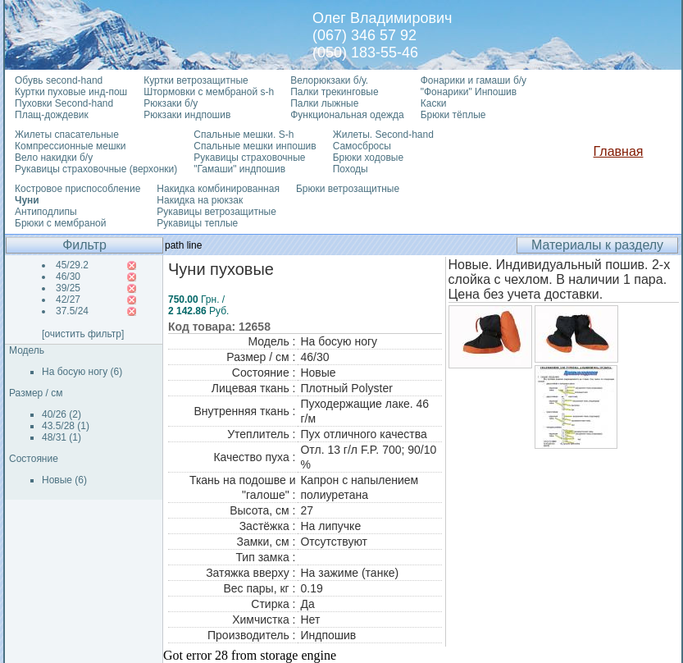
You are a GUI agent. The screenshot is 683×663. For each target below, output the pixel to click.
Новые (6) (64, 480)
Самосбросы (362, 146)
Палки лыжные (324, 103)
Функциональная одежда (347, 115)
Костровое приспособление (77, 188)
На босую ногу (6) (82, 371)
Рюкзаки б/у (170, 103)
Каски (434, 103)
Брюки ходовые (368, 157)
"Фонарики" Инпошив (469, 92)
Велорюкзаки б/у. (329, 80)
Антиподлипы (46, 211)
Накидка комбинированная (218, 188)
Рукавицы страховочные (249, 157)
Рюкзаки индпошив (186, 115)
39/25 (68, 288)
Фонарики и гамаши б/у (473, 80)
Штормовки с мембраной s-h (208, 92)
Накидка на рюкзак (200, 200)
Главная (619, 151)
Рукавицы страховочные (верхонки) (96, 169)
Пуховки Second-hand (64, 103)
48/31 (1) (61, 437)
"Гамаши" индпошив (239, 169)
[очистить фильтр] (83, 334)
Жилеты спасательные (67, 134)
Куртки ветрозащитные (195, 80)
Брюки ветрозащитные (347, 188)
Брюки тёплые (453, 115)
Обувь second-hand (58, 80)
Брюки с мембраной (60, 223)
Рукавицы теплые (197, 223)
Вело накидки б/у (54, 157)
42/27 (68, 299)
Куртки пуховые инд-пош (71, 92)
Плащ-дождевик (52, 115)
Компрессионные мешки (70, 146)
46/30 (68, 276)
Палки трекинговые (334, 92)
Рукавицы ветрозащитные (216, 211)
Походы (350, 169)
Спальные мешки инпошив (255, 146)
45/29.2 (72, 265)
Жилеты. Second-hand (383, 134)
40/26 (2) (61, 414)
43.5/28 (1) (65, 426)
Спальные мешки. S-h (244, 134)
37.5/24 (72, 311)
